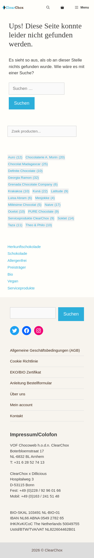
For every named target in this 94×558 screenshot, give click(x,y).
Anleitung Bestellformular (31, 383)
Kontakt (16, 416)
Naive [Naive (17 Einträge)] (52, 204)
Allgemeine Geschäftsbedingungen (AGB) (45, 350)
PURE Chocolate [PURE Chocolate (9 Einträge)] (43, 211)
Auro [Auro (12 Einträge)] (15, 157)
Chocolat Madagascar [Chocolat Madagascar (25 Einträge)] (28, 164)
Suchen (71, 314)
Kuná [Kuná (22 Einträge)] (40, 191)
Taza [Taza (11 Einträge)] (15, 225)
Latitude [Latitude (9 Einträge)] (59, 191)
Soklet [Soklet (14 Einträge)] (65, 218)
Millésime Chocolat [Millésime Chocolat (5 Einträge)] (24, 204)
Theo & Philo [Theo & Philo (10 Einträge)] (39, 225)
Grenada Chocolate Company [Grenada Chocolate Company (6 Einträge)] (33, 184)
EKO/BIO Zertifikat (25, 372)
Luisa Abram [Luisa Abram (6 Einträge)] (20, 198)
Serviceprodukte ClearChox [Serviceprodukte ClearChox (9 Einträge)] (31, 218)
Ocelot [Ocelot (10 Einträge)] (16, 211)
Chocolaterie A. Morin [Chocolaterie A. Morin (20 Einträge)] (45, 157)
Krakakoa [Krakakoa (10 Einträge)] (18, 191)
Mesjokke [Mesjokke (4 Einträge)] (45, 198)
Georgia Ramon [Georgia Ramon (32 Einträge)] (23, 177)
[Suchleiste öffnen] (48, 7)
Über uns (17, 394)
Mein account (21, 405)
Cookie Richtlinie (24, 361)
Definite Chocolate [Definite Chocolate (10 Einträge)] (25, 170)
